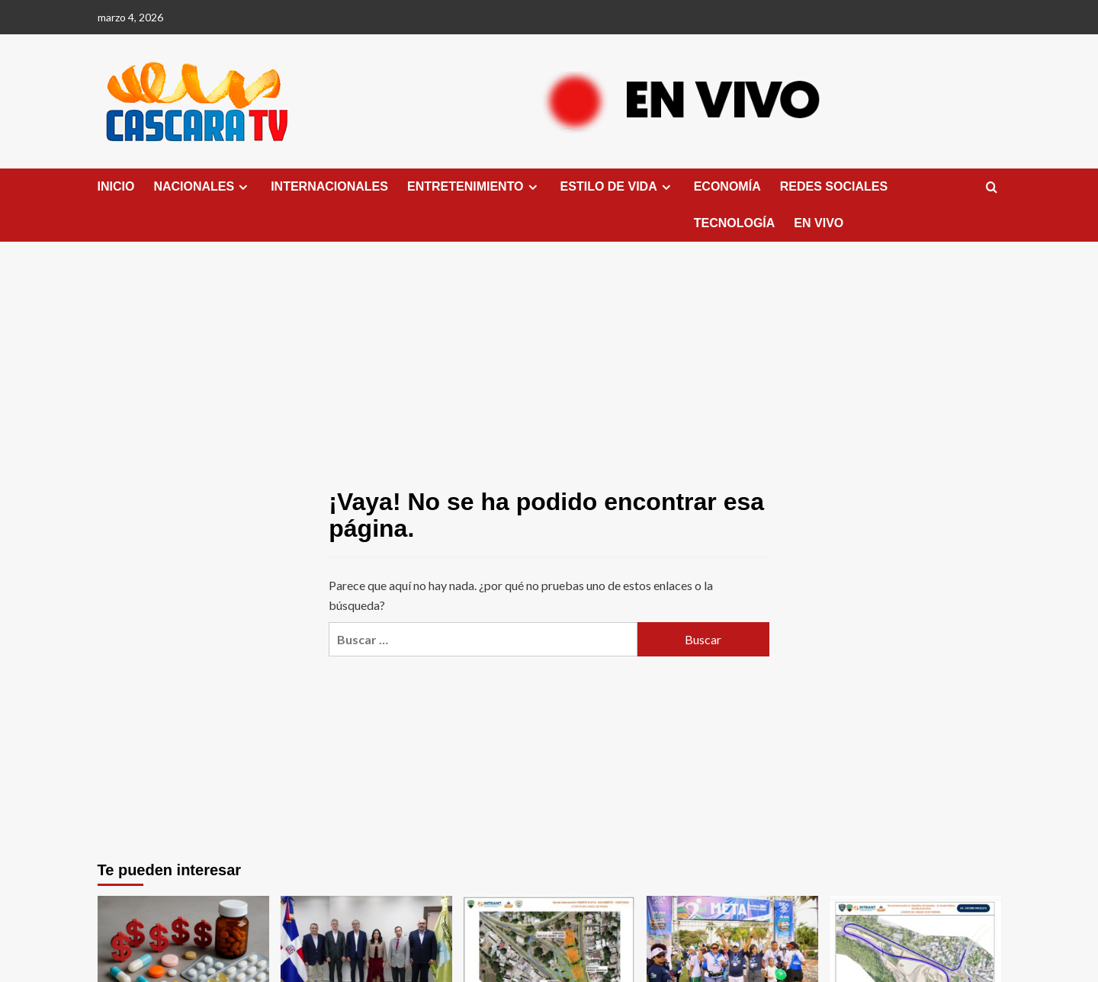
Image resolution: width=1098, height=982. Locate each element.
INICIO (116, 186)
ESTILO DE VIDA (617, 187)
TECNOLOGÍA (734, 223)
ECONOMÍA (727, 186)
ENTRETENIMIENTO (474, 187)
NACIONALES (202, 187)
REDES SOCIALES (834, 186)
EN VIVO (818, 223)
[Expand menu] (243, 187)
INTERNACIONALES (329, 186)
